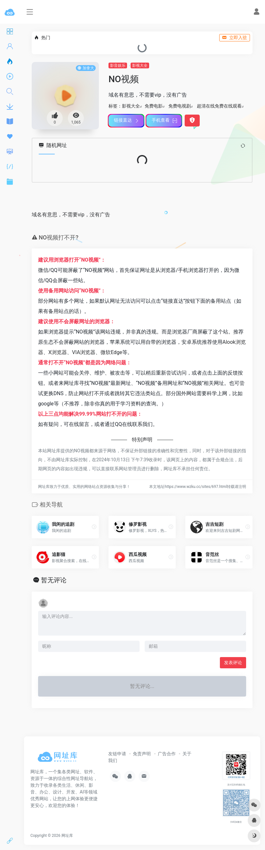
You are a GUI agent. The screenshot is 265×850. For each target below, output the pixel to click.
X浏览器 (57, 352)
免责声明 (142, 753)
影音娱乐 (117, 65)
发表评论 (233, 662)
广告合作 (167, 753)
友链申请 (117, 753)
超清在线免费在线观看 (219, 105)
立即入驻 (234, 37)
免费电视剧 (179, 105)
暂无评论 (54, 580)
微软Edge (111, 352)
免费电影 (154, 105)
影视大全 (140, 65)
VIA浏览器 (83, 352)
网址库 (67, 835)
